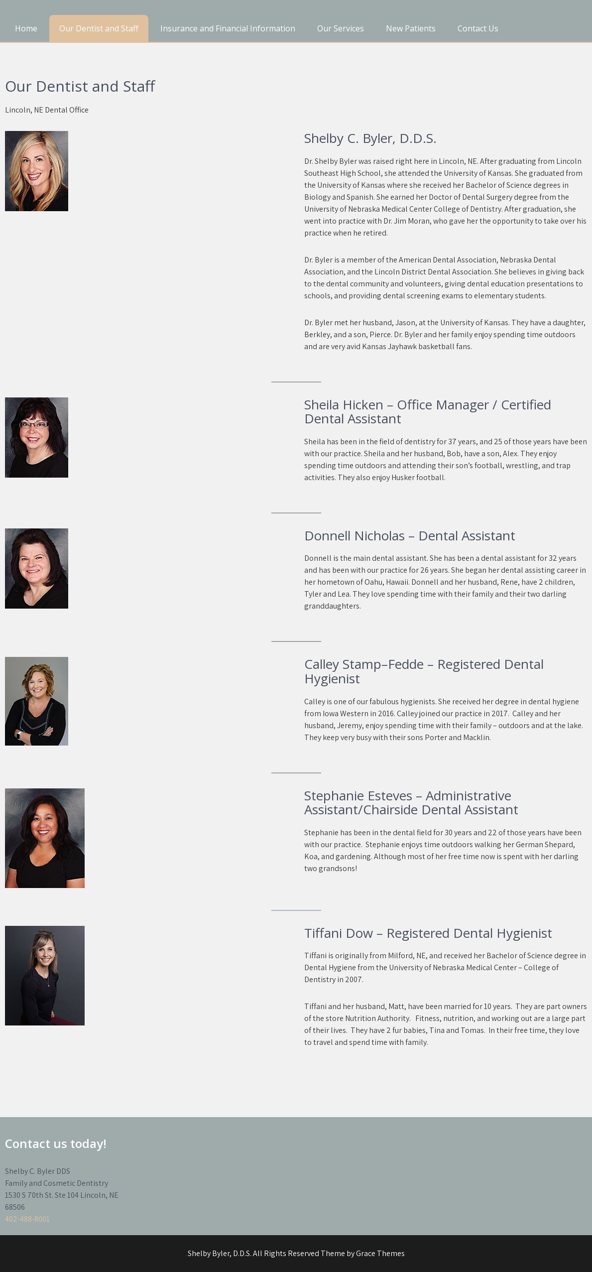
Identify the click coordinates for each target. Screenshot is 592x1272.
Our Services (340, 28)
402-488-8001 (27, 1219)
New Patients (411, 28)
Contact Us (478, 28)
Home (26, 28)
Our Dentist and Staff (98, 28)
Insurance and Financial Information (227, 28)
